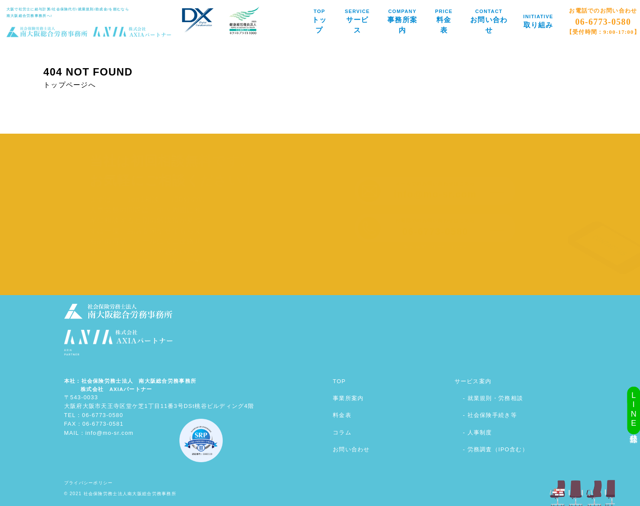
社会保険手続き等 (492, 415)
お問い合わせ (351, 449)
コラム (342, 432)
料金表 (342, 415)
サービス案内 (473, 381)
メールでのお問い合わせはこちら (435, 190)
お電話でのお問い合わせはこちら (435, 227)
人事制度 (480, 432)
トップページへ (69, 85)
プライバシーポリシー (88, 482)
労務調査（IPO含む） (498, 449)
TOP (339, 381)
